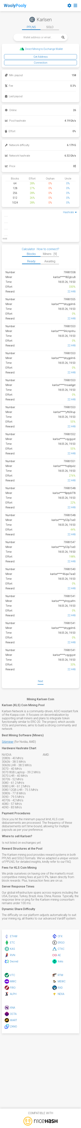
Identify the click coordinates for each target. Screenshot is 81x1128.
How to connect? (48, 249)
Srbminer (8, 741)
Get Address (40, 56)
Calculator (28, 249)
